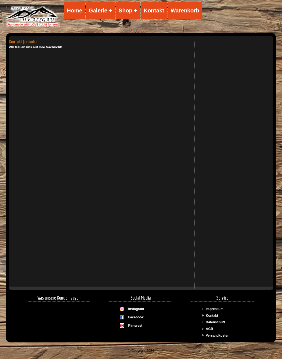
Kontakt (154, 10)
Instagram (136, 309)
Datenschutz (215, 322)
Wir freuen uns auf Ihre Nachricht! (35, 47)
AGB (209, 329)
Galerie (98, 10)
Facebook (136, 317)
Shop (125, 10)
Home (74, 10)
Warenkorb (185, 10)
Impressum (214, 309)
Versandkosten (217, 335)
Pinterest (135, 325)
